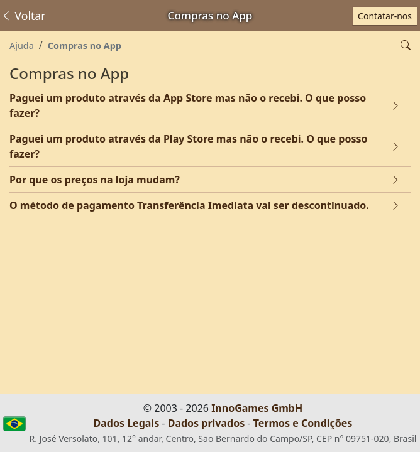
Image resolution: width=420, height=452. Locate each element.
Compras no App (84, 45)
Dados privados (206, 423)
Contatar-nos (385, 16)
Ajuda (21, 45)
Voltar (23, 15)
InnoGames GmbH (256, 408)
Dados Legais (127, 423)
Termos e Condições (303, 423)
